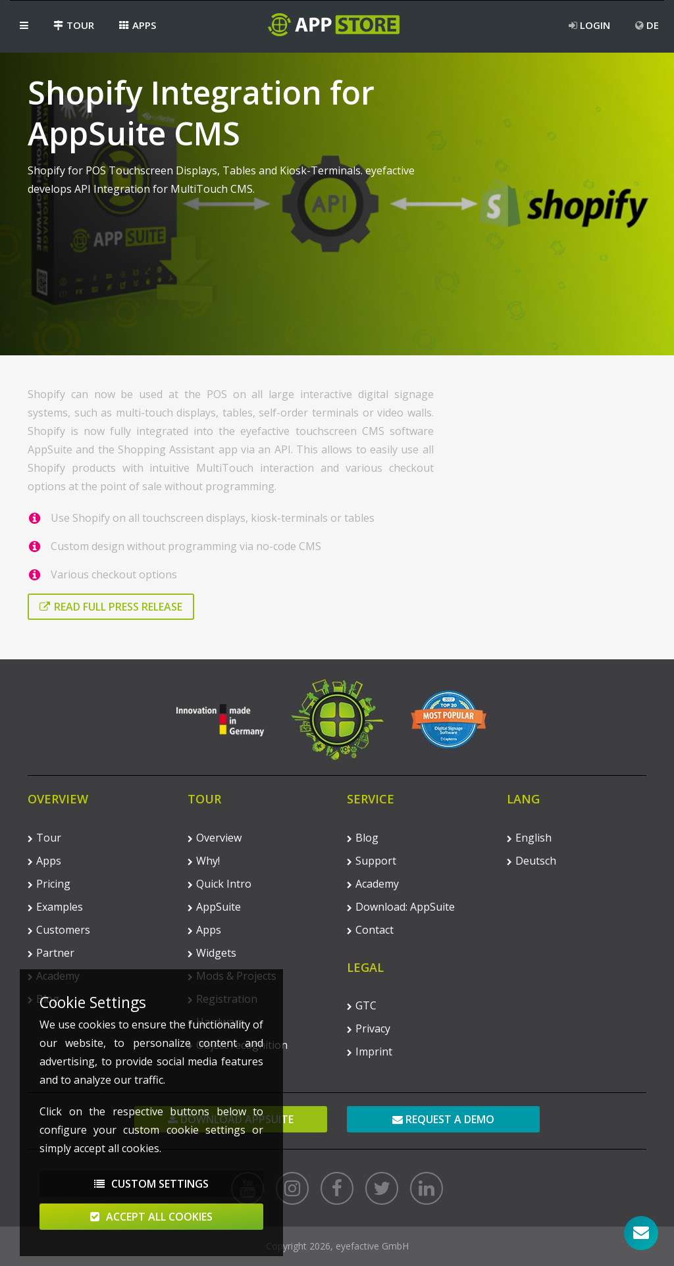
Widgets (212, 953)
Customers (59, 930)
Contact (370, 930)
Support (371, 860)
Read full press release (110, 606)
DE (647, 25)
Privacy (368, 1028)
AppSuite (214, 906)
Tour (73, 25)
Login (589, 25)
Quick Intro (219, 883)
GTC (361, 1005)
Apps (137, 25)
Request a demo (443, 1119)
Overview (215, 837)
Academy (373, 883)
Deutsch (531, 860)
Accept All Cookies (151, 1222)
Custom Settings (151, 1189)
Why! (204, 860)
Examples (55, 906)
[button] (24, 25)
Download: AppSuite (401, 906)
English (529, 837)
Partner (51, 953)
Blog (362, 837)
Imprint (369, 1051)
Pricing (49, 883)
